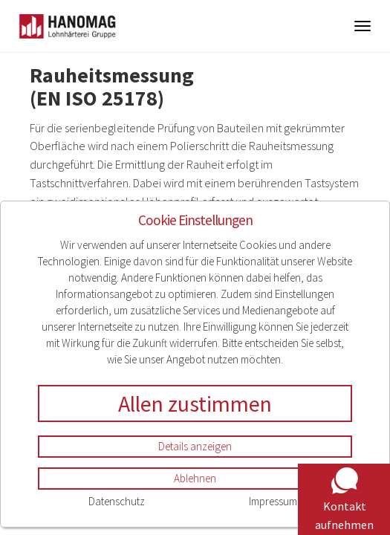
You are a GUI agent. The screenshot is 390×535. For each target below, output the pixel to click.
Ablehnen (195, 478)
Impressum (273, 501)
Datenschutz (116, 501)
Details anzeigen (195, 446)
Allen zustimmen (195, 403)
